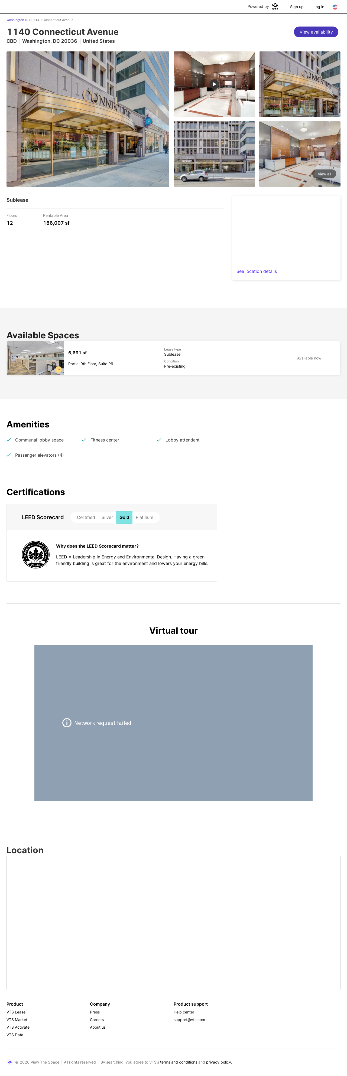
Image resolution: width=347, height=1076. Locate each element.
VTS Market (17, 1019)
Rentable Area (55, 215)
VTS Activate (18, 1027)
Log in (318, 6)
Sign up (297, 6)
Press (95, 1012)
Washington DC (18, 20)
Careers (97, 1019)
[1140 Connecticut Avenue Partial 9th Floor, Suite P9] (173, 358)
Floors (12, 215)
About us (98, 1027)
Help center (184, 1012)
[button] (58, 369)
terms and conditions (178, 1062)
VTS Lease (16, 1012)
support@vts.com (189, 1019)
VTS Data (15, 1034)
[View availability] (316, 32)
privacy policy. (219, 1062)
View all (324, 174)
